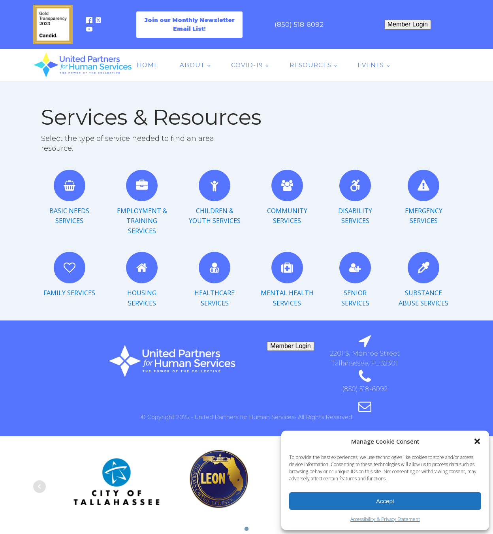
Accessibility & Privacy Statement (385, 519)
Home (147, 65)
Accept (385, 501)
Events (371, 65)
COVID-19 (247, 65)
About (192, 65)
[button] (477, 441)
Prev (39, 486)
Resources (310, 65)
